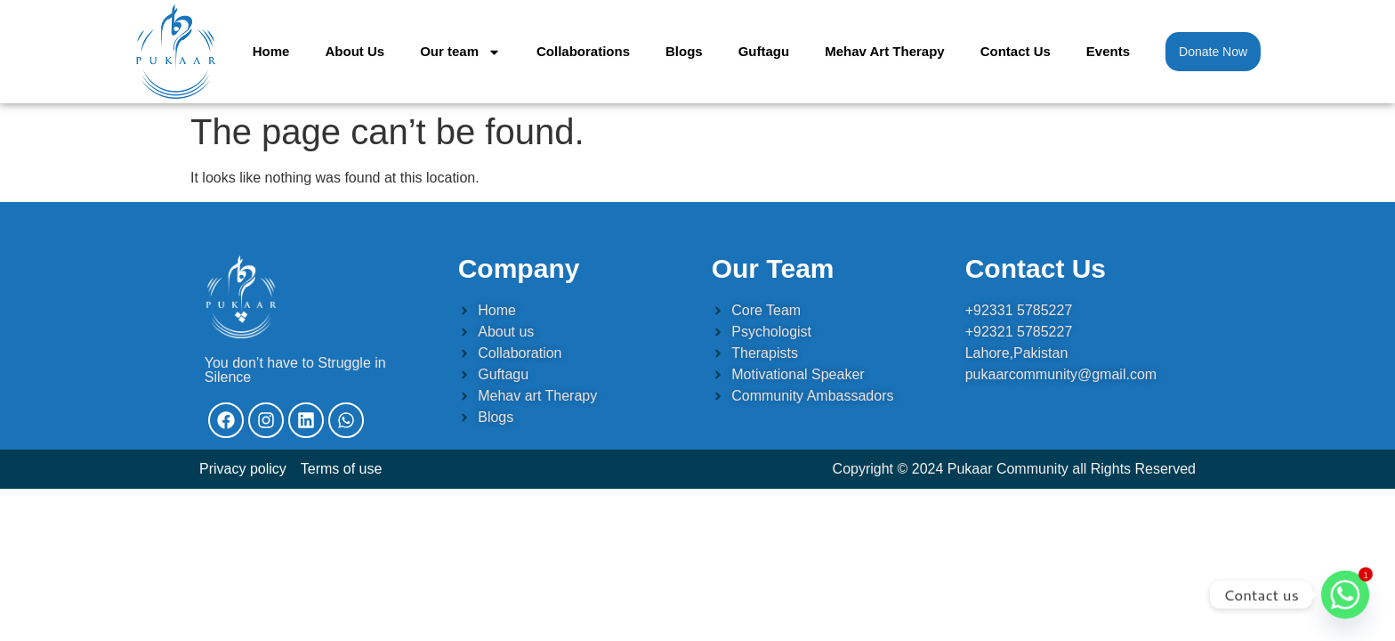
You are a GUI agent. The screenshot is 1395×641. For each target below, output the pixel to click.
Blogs (684, 51)
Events (1108, 51)
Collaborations (583, 51)
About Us (354, 51)
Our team (460, 52)
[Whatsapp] (1345, 595)
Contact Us (1015, 51)
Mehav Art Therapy (884, 51)
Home (271, 51)
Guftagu (764, 51)
